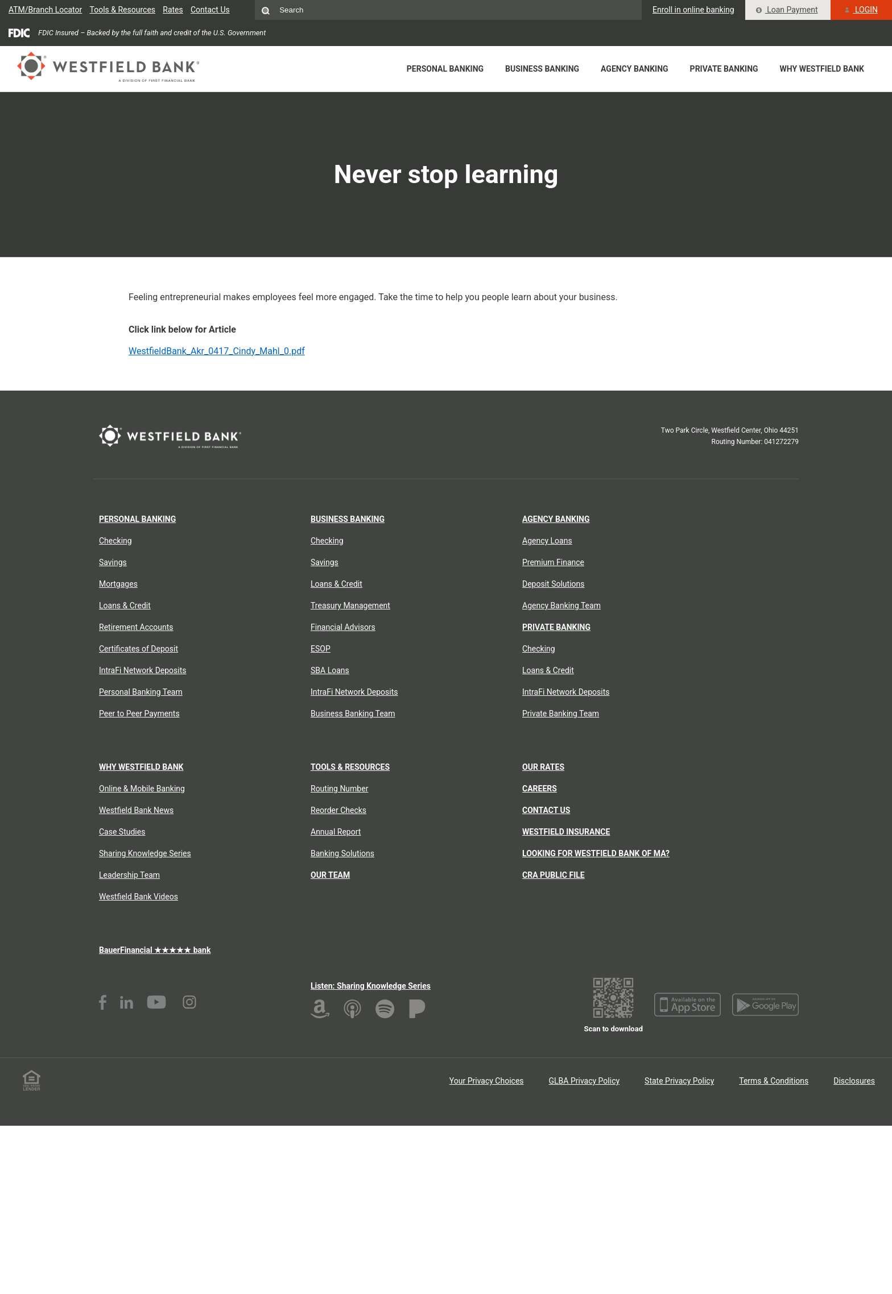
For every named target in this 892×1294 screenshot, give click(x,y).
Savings (113, 562)
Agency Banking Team (561, 605)
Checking (115, 540)
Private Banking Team (560, 713)
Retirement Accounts (136, 627)
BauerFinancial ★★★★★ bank (154, 950)
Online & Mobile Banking (142, 788)
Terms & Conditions (773, 1080)
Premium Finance (553, 562)
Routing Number (339, 788)
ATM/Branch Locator (45, 9)
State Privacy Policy (679, 1080)
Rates (173, 9)
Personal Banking (445, 68)
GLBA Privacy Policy (584, 1080)
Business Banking (542, 68)
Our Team (330, 875)
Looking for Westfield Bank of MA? (596, 853)
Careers (539, 788)
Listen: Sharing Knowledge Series (371, 985)
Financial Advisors (343, 627)
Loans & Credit (125, 605)
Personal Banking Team (141, 691)
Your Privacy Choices (486, 1080)
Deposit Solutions (553, 583)
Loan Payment (787, 9)
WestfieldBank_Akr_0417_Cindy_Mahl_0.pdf (217, 351)
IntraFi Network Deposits (143, 670)
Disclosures (854, 1080)
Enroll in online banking (693, 9)
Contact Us (210, 9)
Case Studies (122, 831)
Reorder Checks (338, 810)
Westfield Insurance (566, 831)
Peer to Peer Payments (139, 713)
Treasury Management (350, 605)
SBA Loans (330, 670)
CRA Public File (553, 875)
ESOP (321, 648)
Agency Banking (634, 68)
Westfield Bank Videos (138, 896)
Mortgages (118, 583)
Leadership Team (129, 875)
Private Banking (724, 68)
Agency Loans (547, 540)
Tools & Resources (123, 9)
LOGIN (861, 9)
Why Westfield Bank (822, 68)
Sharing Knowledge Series (145, 853)
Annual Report (336, 831)
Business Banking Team (353, 713)
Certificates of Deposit (138, 648)
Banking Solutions (342, 853)
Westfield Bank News (136, 810)
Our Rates (543, 767)
